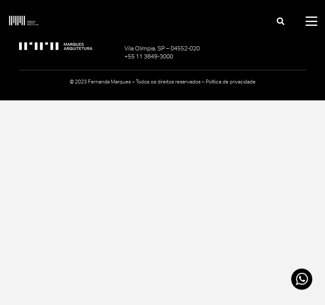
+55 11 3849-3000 (148, 56)
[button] (280, 21)
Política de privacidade (231, 82)
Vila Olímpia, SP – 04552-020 (162, 48)
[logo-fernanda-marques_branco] (24, 21)
